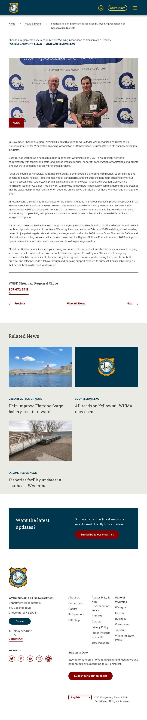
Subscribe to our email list (97, 535)
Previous (20, 303)
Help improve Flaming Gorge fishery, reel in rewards (36, 408)
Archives (97, 616)
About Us (74, 597)
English (75, 697)
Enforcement (76, 614)
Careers (96, 621)
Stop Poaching (100, 643)
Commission (76, 603)
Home (12, 24)
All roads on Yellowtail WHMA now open (104, 408)
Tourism (120, 630)
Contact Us (16, 639)
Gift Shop (74, 620)
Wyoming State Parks (124, 638)
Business (120, 619)
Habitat (72, 609)
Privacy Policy (100, 627)
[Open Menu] (134, 7)
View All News (76, 303)
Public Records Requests (101, 635)
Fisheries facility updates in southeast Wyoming (35, 482)
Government (122, 624)
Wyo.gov (120, 607)
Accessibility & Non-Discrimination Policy (101, 603)
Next (130, 303)
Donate (20, 621)
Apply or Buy (117, 8)
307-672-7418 (19, 290)
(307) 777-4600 (23, 632)
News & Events (33, 24)
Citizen (119, 613)
